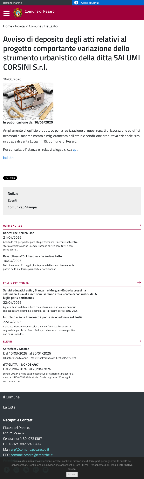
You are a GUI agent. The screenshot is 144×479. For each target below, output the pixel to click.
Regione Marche (12, 3)
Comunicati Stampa (22, 207)
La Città (9, 407)
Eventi (12, 200)
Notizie (13, 193)
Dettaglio (51, 26)
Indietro (9, 157)
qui (75, 149)
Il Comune (11, 397)
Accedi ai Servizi (86, 3)
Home (7, 26)
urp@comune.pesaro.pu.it (30, 449)
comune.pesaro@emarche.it (31, 454)
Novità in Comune (28, 26)
